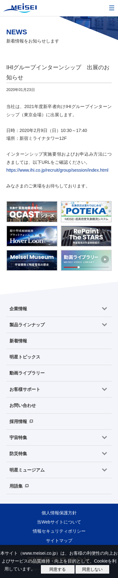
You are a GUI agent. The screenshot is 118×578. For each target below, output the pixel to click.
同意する (57, 569)
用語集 (16, 486)
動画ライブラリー (27, 372)
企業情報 (18, 308)
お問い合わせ (22, 405)
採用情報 (18, 421)
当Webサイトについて (59, 521)
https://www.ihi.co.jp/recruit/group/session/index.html (57, 170)
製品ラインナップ (27, 324)
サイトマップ (59, 540)
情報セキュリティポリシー (59, 531)
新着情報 (18, 340)
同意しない (92, 569)
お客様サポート (24, 389)
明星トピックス (24, 356)
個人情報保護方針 (59, 512)
